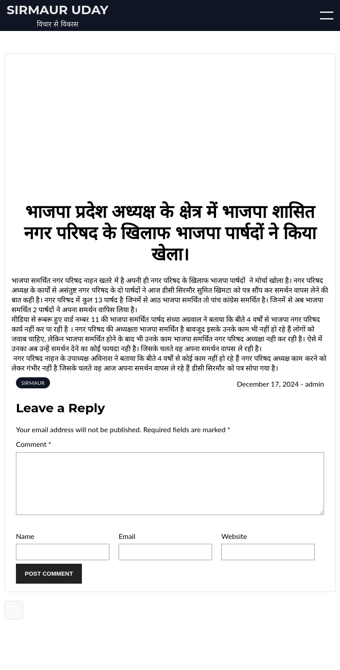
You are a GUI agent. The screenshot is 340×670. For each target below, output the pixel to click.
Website (234, 546)
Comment (33, 444)
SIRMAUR (33, 383)
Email (127, 546)
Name (25, 546)
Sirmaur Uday (57, 9)
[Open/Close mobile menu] (326, 15)
